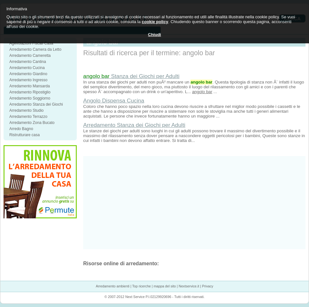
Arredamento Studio (26, 110)
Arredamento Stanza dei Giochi (36, 104)
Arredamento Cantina (27, 61)
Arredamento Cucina (27, 68)
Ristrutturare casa (24, 135)
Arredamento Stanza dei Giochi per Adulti (134, 125)
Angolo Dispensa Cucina (113, 100)
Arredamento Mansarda (29, 86)
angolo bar (202, 91)
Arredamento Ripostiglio (29, 92)
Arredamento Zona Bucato (32, 122)
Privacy (207, 286)
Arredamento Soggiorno (29, 98)
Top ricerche (141, 286)
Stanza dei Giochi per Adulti (131, 76)
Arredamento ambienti (112, 286)
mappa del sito (165, 286)
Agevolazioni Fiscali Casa (31, 43)
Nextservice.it (189, 286)
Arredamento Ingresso (28, 80)
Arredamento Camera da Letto (35, 49)
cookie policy (155, 21)
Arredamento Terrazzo (28, 116)
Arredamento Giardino (28, 74)
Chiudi (154, 34)
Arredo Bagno (21, 129)
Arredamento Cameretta (30, 55)
